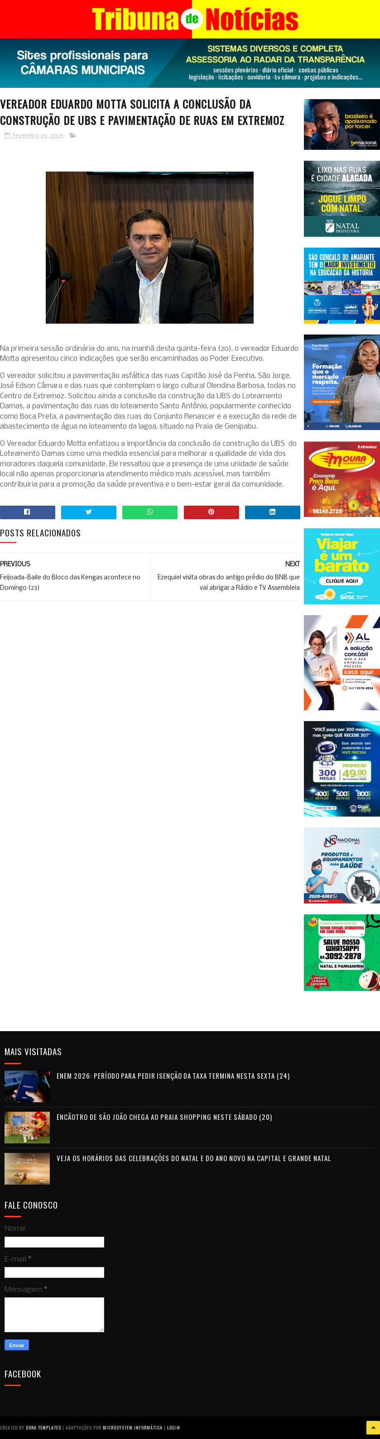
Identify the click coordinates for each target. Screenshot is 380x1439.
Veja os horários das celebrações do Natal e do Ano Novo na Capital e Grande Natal (194, 1158)
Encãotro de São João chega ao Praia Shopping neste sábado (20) (164, 1117)
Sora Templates (43, 1427)
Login (173, 1427)
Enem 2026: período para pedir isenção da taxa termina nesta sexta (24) (173, 1075)
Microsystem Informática (133, 1427)
